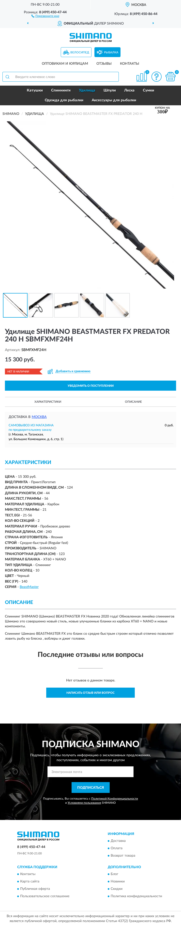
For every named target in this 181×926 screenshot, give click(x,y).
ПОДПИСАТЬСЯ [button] (90, 787)
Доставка (118, 841)
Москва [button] (39, 417)
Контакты (129, 63)
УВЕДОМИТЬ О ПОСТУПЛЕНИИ (91, 385)
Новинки (118, 881)
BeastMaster (29, 587)
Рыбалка (111, 52)
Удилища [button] (87, 90)
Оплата (116, 848)
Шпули (110, 90)
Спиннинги (61, 90)
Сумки (148, 90)
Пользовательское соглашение (44, 896)
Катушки (35, 90)
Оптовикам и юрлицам (65, 63)
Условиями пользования (84, 802)
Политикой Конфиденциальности (114, 798)
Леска (129, 90)
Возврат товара (123, 855)
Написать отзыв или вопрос (90, 692)
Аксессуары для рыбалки (114, 100)
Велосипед (79, 52)
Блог (114, 874)
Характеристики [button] (47, 401)
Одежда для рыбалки (64, 100)
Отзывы (104, 63)
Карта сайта (29, 881)
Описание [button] (133, 401)
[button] (45, 15)
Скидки (116, 889)
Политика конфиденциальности (136, 896)
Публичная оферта (35, 889)
